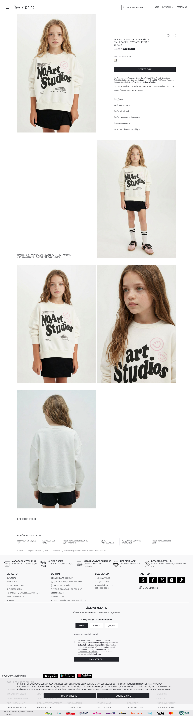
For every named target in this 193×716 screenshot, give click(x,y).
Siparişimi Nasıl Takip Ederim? (66, 582)
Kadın (81, 625)
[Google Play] (67, 675)
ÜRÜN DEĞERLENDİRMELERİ (127, 117)
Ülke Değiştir (150, 588)
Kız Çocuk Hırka (103, 708)
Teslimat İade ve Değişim (127, 129)
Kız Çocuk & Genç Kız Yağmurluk (131, 542)
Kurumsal (11, 578)
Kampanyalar (57, 596)
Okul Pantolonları (107, 542)
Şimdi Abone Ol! (96, 659)
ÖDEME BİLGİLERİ (122, 123)
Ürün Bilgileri (121, 111)
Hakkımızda (12, 582)
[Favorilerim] (168, 7)
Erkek (96, 625)
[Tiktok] (181, 580)
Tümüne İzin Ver (123, 696)
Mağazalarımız (102, 578)
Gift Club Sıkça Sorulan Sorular (66, 589)
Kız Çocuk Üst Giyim (48, 542)
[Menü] (7, 7)
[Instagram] (171, 580)
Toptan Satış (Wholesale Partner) (23, 593)
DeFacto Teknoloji (15, 596)
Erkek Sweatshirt (135, 708)
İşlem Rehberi (57, 593)
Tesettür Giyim (73, 708)
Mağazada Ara (122, 105)
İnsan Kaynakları (15, 585)
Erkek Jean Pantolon (17, 708)
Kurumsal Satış (14, 589)
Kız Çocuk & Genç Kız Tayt (26, 542)
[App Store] (50, 675)
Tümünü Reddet (70, 696)
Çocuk (111, 625)
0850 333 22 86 (102, 588)
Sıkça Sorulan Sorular (62, 578)
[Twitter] (162, 580)
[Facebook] (153, 580)
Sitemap (10, 600)
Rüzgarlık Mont (44, 708)
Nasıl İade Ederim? (61, 585)
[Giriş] (156, 7)
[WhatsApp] (143, 580)
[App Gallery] (84, 675)
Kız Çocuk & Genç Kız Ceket (161, 542)
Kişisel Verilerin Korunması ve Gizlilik (69, 600)
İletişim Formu (102, 582)
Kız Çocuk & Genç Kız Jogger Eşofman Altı (76, 542)
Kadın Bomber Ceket (166, 708)
